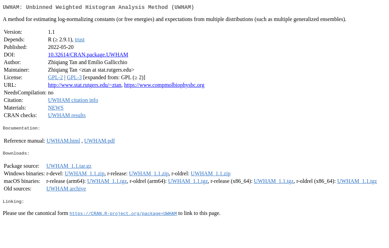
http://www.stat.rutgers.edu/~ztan (84, 86)
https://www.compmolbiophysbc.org (164, 86)
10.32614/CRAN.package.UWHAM (88, 56)
